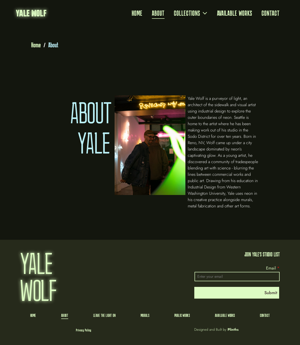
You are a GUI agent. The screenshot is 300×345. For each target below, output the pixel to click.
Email (271, 268)
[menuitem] (137, 13)
